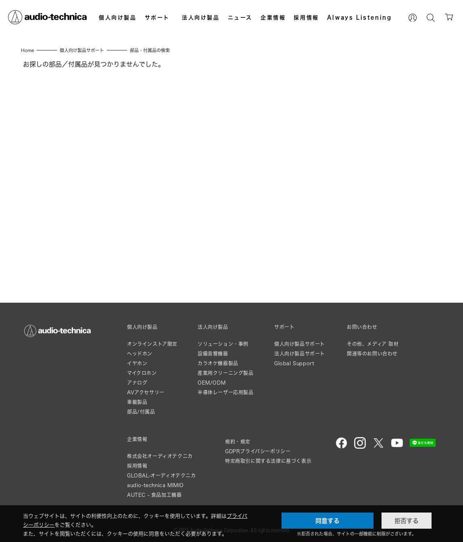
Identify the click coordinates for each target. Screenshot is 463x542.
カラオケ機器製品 (218, 363)
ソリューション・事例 (223, 344)
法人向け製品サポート (299, 354)
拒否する (406, 521)
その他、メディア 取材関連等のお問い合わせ (373, 349)
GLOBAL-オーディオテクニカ (161, 476)
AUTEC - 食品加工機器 (154, 495)
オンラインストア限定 (152, 344)
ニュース (240, 17)
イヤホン (137, 363)
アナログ (137, 383)
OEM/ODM (211, 383)
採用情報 (306, 17)
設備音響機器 (213, 354)
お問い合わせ (362, 327)
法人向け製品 (201, 17)
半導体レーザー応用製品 (226, 392)
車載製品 (137, 402)
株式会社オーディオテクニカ (160, 456)
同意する (327, 521)
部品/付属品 (141, 412)
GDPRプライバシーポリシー (257, 451)
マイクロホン (142, 373)
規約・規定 (237, 442)
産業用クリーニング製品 (226, 373)
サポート (157, 17)
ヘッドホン (139, 354)
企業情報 (273, 17)
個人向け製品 (118, 17)
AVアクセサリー (146, 392)
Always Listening (359, 17)
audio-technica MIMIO (155, 485)
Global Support (294, 363)
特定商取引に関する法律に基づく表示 (268, 461)
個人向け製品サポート (299, 344)
